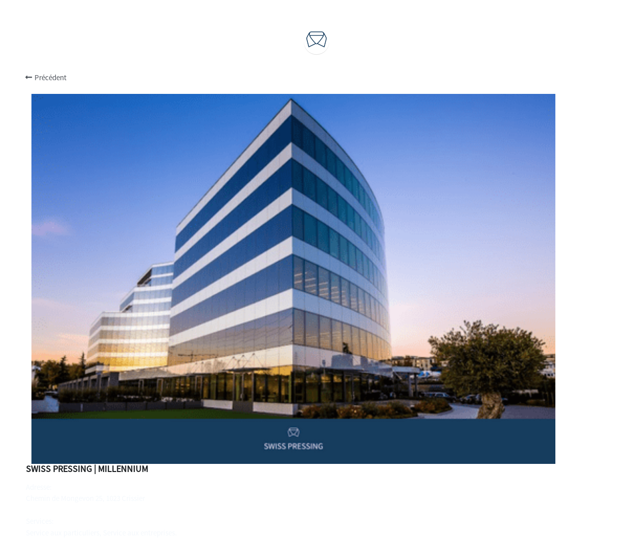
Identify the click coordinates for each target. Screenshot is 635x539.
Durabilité (317, 442)
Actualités (327, 464)
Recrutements (317, 453)
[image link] (316, 38)
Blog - (301, 464)
